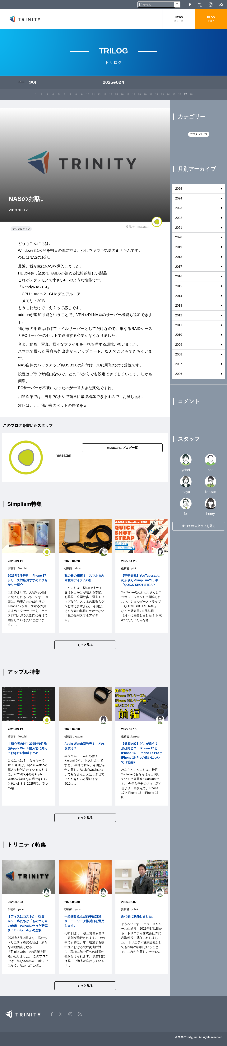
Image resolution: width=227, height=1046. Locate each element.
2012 (178, 315)
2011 (178, 325)
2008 (178, 354)
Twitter (200, 5)
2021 (178, 227)
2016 (178, 276)
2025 (178, 188)
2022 (178, 217)
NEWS (179, 19)
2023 (178, 208)
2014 (178, 296)
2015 (178, 286)
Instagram (210, 5)
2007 (178, 364)
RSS (221, 4)
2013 (178, 305)
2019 (178, 247)
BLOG (211, 19)
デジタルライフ (21, 228)
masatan (143, 226)
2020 (178, 237)
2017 (178, 266)
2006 (178, 373)
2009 (178, 344)
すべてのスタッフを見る (198, 526)
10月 (32, 82)
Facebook (190, 4)
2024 (178, 198)
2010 (178, 334)
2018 (178, 257)
